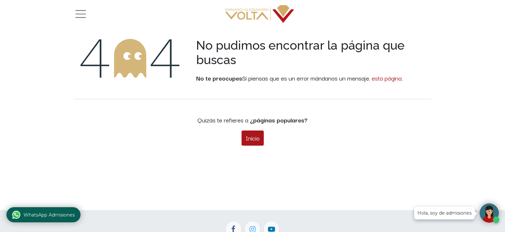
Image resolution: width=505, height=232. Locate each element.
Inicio (253, 138)
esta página (387, 78)
